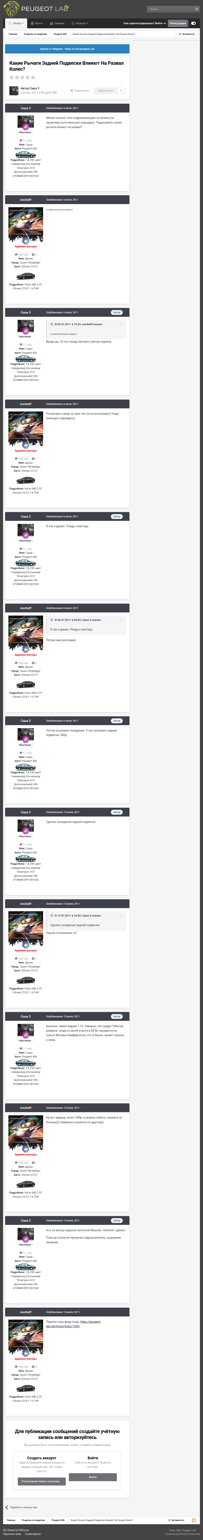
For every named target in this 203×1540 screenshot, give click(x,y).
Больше (80, 23)
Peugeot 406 (49, 92)
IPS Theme (9, 1530)
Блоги (38, 23)
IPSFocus (24, 1530)
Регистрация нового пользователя (43, 1481)
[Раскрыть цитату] (52, 324)
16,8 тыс (22, 254)
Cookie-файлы (33, 1534)
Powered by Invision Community (182, 1534)
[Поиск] (161, 9)
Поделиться (79, 90)
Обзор (16, 23)
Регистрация (178, 23)
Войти (93, 1477)
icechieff (25, 199)
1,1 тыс (26, 140)
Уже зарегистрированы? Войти (144, 23)
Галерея (59, 23)
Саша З (34, 88)
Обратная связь (12, 1534)
